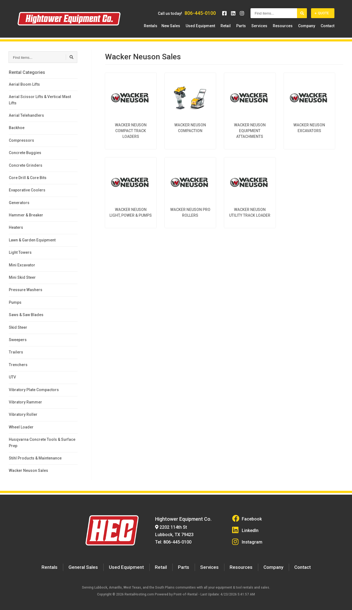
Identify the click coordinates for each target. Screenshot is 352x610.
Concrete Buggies (25, 153)
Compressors (21, 140)
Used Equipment (208, 26)
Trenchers (18, 365)
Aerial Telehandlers (26, 115)
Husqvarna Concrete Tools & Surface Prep (42, 442)
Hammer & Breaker (26, 215)
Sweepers (18, 340)
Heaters (16, 227)
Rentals (160, 26)
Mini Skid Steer (22, 277)
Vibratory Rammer (25, 402)
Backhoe (16, 128)
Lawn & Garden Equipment (32, 240)
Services (263, 26)
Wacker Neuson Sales (28, 470)
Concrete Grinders (25, 165)
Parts (246, 26)
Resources (285, 26)
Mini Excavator (22, 265)
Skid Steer (18, 327)
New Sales (180, 26)
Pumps (15, 302)
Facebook (246, 518)
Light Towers (20, 252)
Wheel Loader (21, 427)
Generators (19, 202)
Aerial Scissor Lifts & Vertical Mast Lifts (40, 99)
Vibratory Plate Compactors (34, 390)
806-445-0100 (200, 13)
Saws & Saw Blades (26, 315)
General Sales (86, 564)
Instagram (247, 539)
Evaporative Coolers (27, 190)
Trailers (16, 352)
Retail (232, 26)
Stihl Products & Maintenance (35, 458)
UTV (12, 377)
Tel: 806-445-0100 (172, 539)
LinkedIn (245, 529)
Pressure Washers (25, 290)
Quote (322, 13)
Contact (327, 26)
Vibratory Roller (23, 414)
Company (308, 26)
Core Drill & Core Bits (27, 178)
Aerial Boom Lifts (24, 84)
